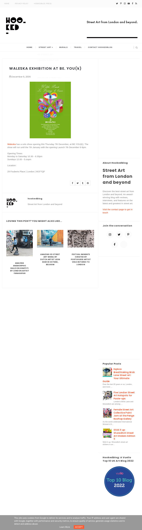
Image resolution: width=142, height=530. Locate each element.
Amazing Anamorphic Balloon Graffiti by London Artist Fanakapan (19, 268)
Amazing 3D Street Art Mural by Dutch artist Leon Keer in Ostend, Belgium (50, 259)
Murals (63, 47)
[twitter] (117, 3)
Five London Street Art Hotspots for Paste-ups (124, 395)
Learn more (64, 527)
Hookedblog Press (42, 4)
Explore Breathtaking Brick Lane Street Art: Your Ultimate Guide (119, 375)
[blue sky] (123, 244)
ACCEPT (79, 527)
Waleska (11, 144)
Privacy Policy (21, 4)
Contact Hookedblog (99, 47)
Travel (77, 47)
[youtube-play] (129, 3)
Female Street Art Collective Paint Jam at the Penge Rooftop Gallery (124, 414)
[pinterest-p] (121, 3)
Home (6, 4)
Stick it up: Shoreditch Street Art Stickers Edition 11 (124, 434)
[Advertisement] (119, 108)
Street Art (45, 47)
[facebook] (132, 3)
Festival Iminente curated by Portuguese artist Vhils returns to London (81, 259)
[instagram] (125, 3)
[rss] (136, 3)
